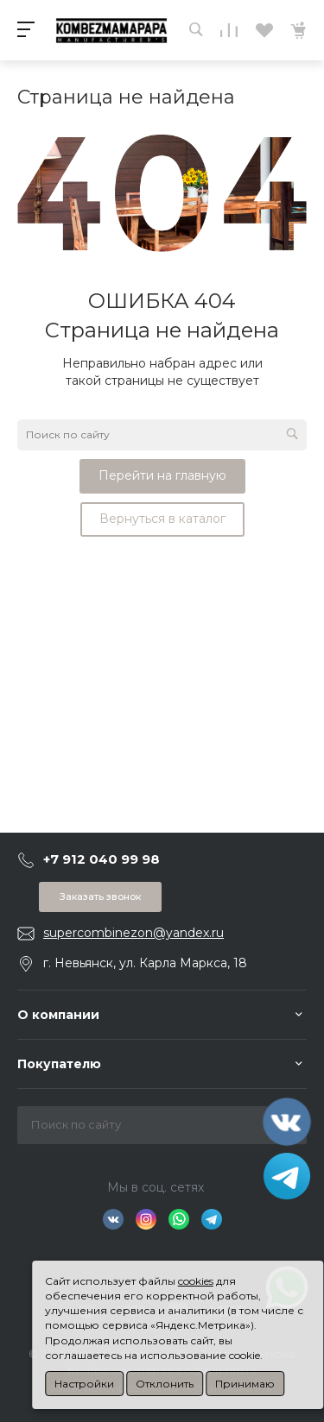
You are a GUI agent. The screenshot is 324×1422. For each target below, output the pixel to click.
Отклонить (165, 1383)
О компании (58, 1014)
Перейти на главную (162, 475)
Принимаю (245, 1383)
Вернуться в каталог (162, 518)
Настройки (84, 1383)
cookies (195, 1280)
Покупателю (59, 1064)
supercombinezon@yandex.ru (133, 933)
